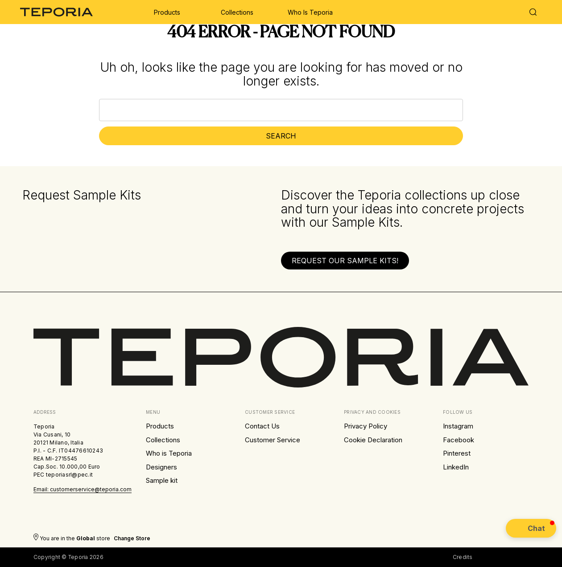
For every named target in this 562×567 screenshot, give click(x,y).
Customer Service (272, 440)
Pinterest (457, 453)
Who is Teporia (169, 453)
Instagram (458, 426)
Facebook (458, 440)
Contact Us (262, 426)
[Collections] (237, 12)
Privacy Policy (365, 426)
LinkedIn (456, 467)
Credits (463, 557)
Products (160, 426)
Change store (132, 538)
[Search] (533, 13)
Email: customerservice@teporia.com (82, 489)
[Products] (167, 12)
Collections (163, 440)
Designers (161, 467)
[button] (345, 260)
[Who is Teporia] (310, 12)
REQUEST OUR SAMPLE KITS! (345, 260)
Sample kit (162, 480)
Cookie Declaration (373, 440)
